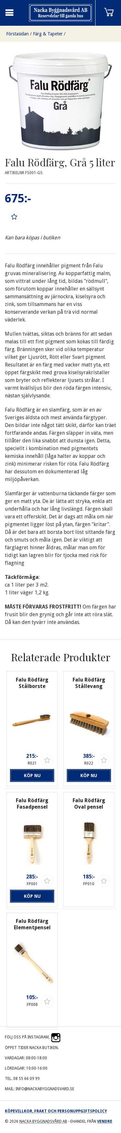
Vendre (104, 1121)
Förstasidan (17, 33)
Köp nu (32, 775)
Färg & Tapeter (48, 33)
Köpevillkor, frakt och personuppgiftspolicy (56, 1111)
